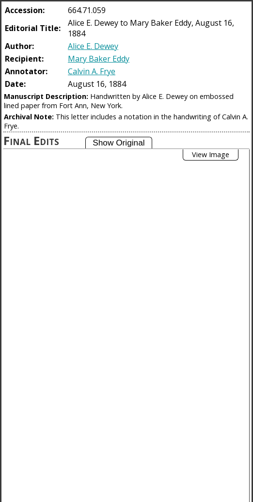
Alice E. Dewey (93, 46)
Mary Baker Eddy (98, 58)
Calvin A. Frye (91, 71)
